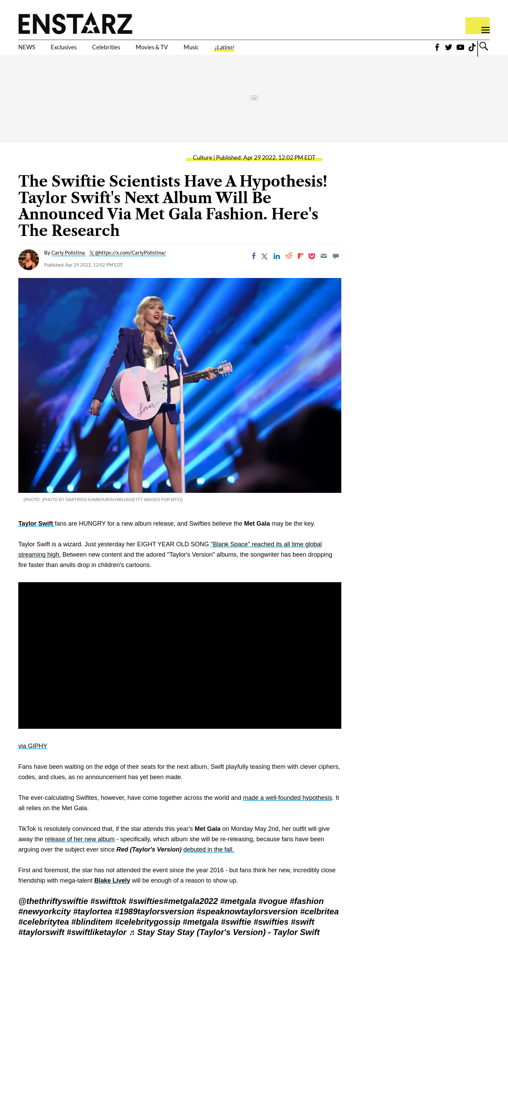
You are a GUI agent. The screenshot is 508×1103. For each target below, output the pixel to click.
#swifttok (108, 911)
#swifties (145, 911)
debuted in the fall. (208, 859)
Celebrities (134, 51)
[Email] (323, 266)
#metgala (238, 911)
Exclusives (78, 51)
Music (246, 51)
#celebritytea (43, 932)
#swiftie (236, 932)
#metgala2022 (191, 911)
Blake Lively (112, 890)
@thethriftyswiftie (53, 911)
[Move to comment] (335, 266)
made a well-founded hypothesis (287, 808)
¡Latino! (288, 51)
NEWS (30, 51)
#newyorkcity (44, 921)
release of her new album (80, 849)
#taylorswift (41, 942)
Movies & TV (195, 51)
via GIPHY (32, 756)
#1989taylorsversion (154, 921)
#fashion (307, 911)
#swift (302, 932)
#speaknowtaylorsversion (246, 921)
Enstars (75, 22)
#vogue (272, 911)
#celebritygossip (147, 932)
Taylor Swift (36, 533)
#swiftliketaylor (96, 942)
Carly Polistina (68, 263)
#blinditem (92, 932)
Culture (202, 168)
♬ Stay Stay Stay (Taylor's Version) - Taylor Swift (224, 942)
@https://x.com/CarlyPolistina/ (130, 263)
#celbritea (319, 921)
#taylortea (92, 921)
